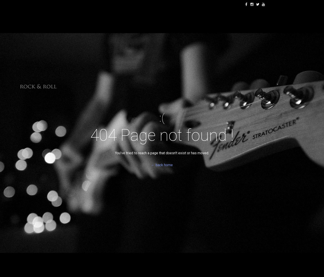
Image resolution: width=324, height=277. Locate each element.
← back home (162, 165)
